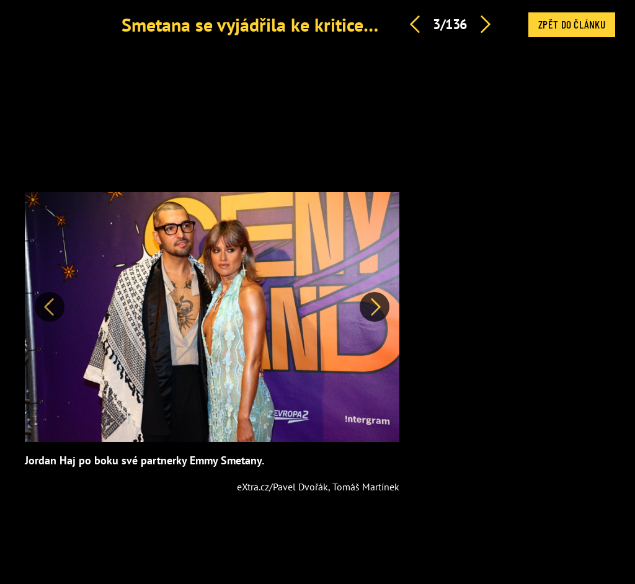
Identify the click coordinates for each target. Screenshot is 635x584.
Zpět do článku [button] (571, 24)
